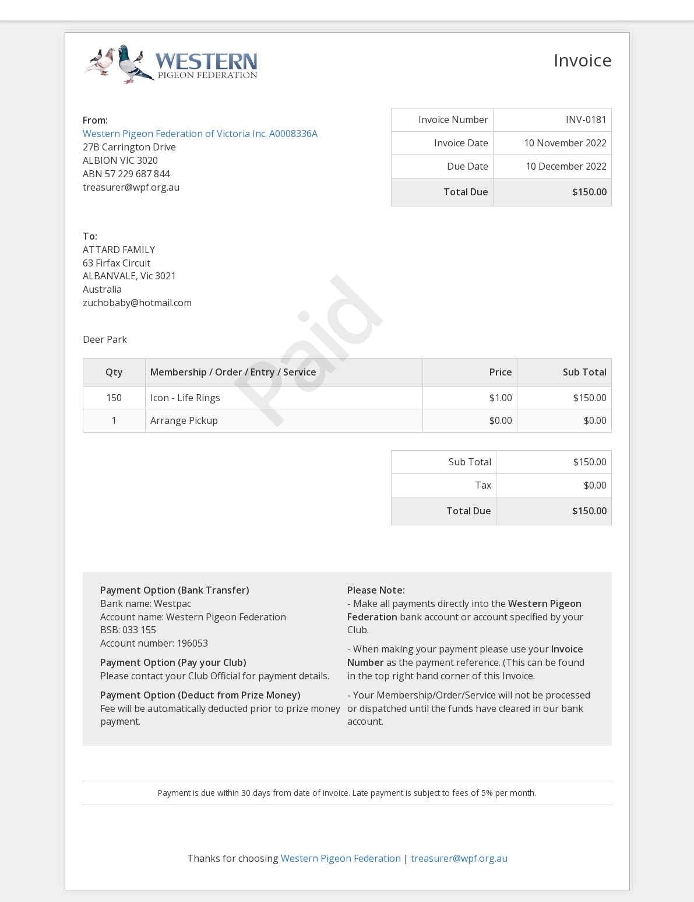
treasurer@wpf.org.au (459, 858)
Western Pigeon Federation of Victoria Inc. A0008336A (200, 133)
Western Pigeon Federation (341, 858)
